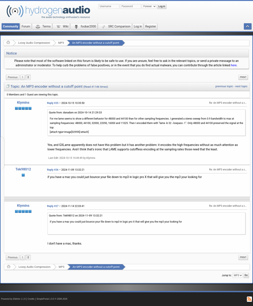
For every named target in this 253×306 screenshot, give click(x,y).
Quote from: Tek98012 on (76, 215)
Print (243, 77)
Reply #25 (52, 103)
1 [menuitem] (22, 77)
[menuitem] (12, 77)
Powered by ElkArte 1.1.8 (13, 299)
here (234, 65)
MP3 (61, 42)
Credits (31, 299)
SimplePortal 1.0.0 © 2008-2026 (52, 299)
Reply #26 (52, 169)
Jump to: (227, 275)
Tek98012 (23, 169)
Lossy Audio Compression (34, 42)
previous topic (224, 86)
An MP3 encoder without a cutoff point (95, 42)
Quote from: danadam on (75, 112)
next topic (241, 86)
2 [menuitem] (28, 77)
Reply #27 (52, 206)
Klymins (23, 103)
